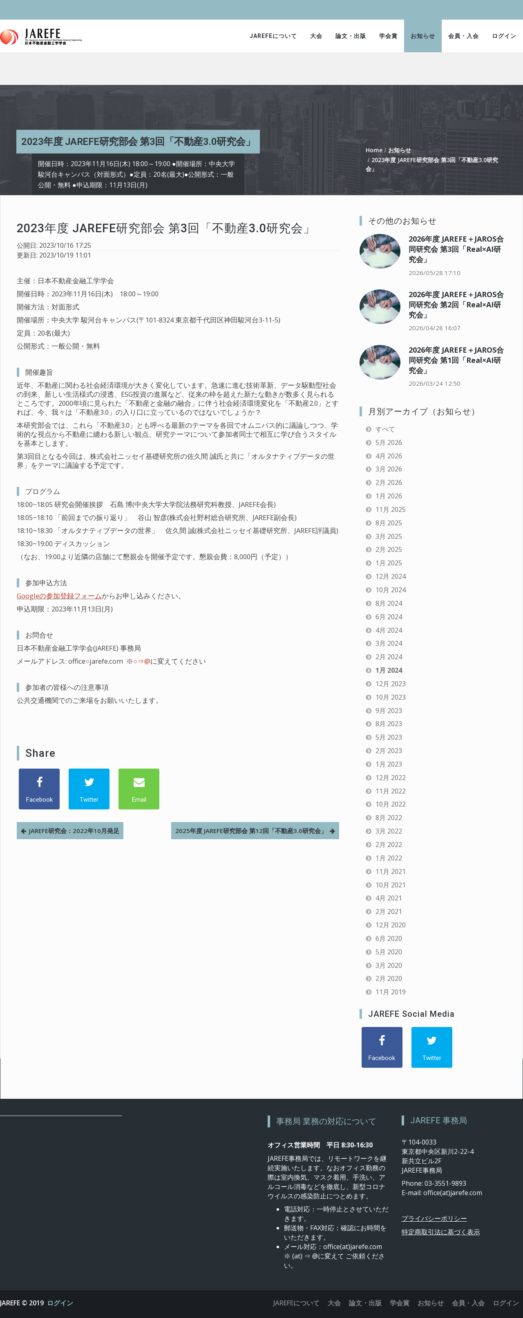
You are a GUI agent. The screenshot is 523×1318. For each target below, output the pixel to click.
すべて (385, 429)
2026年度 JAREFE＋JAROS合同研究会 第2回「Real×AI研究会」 (456, 304)
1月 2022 (388, 857)
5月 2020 (388, 951)
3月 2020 (388, 965)
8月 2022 (388, 817)
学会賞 (388, 36)
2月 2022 (388, 844)
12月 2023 (390, 683)
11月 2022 (390, 791)
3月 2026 (388, 469)
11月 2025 (390, 509)
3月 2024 (388, 643)
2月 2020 (388, 978)
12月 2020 (390, 924)
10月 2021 (390, 884)
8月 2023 (388, 723)
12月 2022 (390, 777)
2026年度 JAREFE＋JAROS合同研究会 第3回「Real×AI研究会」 (456, 249)
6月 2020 (388, 938)
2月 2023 (388, 750)
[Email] (138, 789)
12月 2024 (390, 576)
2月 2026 (388, 482)
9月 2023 (388, 710)
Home (374, 150)
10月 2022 (390, 804)
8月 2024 (388, 603)
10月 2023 (390, 697)
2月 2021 (388, 911)
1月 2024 (388, 670)
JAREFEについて (273, 36)
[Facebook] (39, 789)
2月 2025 (388, 549)
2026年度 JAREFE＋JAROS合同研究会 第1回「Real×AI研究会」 (456, 360)
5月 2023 (388, 737)
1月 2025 (388, 562)
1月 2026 (388, 495)
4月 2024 (388, 630)
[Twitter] (89, 789)
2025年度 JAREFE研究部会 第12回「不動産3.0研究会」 (251, 831)
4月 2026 (388, 455)
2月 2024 (388, 656)
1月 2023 (388, 764)
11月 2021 (390, 871)
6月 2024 (388, 616)
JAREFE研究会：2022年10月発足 (74, 831)
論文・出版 (350, 36)
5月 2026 (388, 442)
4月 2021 (388, 897)
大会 (316, 36)
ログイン (504, 36)
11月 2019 (390, 991)
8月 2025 (388, 522)
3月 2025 (388, 536)
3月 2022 (388, 831)
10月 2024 (390, 589)
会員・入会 (463, 36)
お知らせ (423, 36)
